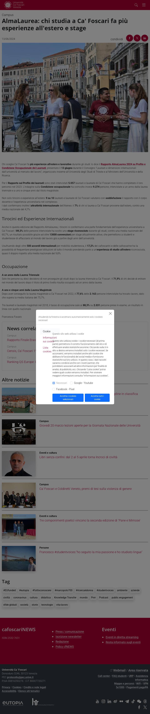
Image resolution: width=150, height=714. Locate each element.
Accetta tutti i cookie (97, 398)
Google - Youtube (83, 382)
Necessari (61, 382)
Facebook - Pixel (65, 389)
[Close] (110, 313)
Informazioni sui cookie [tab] (50, 339)
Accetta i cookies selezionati (68, 398)
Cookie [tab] (46, 331)
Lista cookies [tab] (47, 349)
